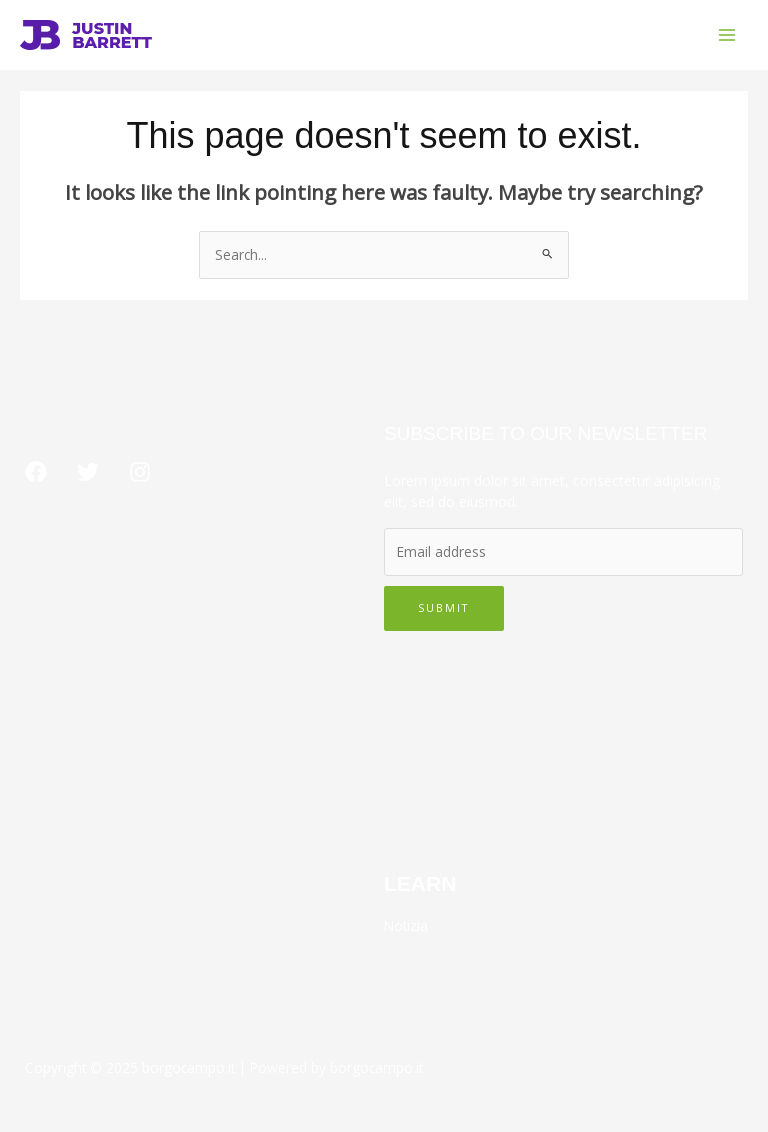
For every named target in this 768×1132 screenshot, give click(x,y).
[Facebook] (36, 472)
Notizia (406, 925)
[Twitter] (88, 472)
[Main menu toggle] (727, 35)
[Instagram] (140, 472)
